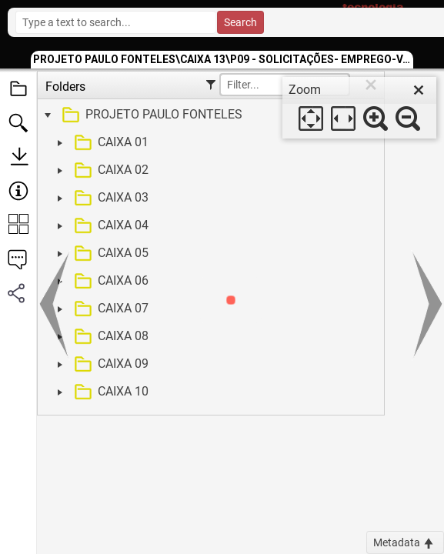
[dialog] (359, 107)
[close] (418, 90)
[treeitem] (209, 115)
